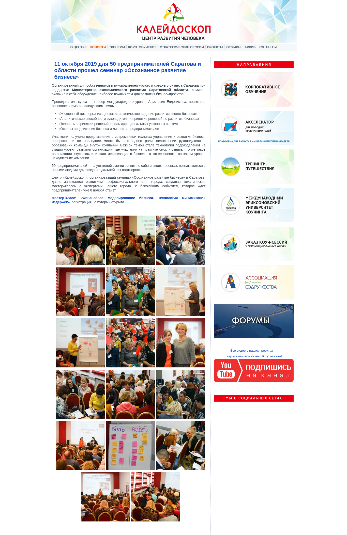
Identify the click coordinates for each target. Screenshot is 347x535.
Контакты (268, 47)
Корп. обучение (142, 47)
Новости (98, 47)
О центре (78, 47)
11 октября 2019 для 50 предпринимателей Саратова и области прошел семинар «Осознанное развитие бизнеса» (127, 70)
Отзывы (233, 47)
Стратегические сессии (182, 47)
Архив (250, 47)
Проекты (215, 47)
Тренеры (117, 47)
